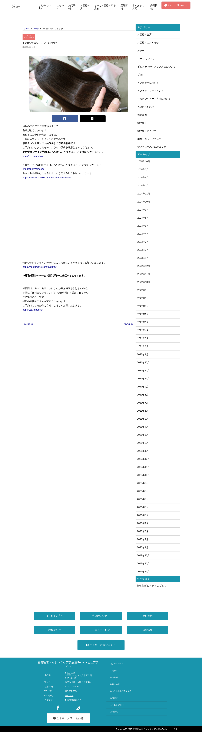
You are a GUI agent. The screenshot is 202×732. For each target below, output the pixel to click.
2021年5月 (143, 419)
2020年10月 (143, 475)
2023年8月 (143, 218)
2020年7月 (143, 499)
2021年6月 (143, 410)
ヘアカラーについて (148, 82)
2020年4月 (143, 523)
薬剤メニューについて (149, 139)
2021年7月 (143, 402)
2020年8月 (143, 491)
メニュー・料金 (101, 630)
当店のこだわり (28, 37)
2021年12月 (143, 362)
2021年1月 (143, 451)
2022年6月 (143, 314)
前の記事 (29, 324)
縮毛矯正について (146, 131)
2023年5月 (143, 226)
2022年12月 (143, 266)
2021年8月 (143, 394)
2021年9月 (143, 386)
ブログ (28, 35)
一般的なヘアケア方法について (154, 99)
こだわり (60, 7)
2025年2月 (143, 185)
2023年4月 (143, 234)
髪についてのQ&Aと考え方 (151, 147)
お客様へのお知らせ (148, 42)
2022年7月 (143, 306)
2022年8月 (143, 298)
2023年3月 (143, 242)
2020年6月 (143, 507)
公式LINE (69, 695)
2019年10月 (143, 571)
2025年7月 (143, 169)
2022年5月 (143, 322)
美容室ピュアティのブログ (151, 585)
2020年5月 (143, 515)
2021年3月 (143, 435)
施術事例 (72, 7)
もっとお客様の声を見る (105, 7)
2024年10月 (143, 201)
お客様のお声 (144, 34)
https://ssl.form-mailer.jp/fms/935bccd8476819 (47, 177)
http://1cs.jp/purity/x (33, 156)
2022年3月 (143, 338)
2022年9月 (143, 290)
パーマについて (145, 58)
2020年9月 (143, 483)
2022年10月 (143, 282)
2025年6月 (143, 177)
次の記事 (128, 324)
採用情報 (154, 7)
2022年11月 (143, 274)
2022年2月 (143, 346)
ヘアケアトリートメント (150, 90)
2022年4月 (143, 330)
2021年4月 (143, 427)
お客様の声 (85, 7)
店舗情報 (124, 7)
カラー (141, 50)
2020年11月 (143, 467)
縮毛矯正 (142, 123)
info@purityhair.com (33, 169)
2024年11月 (143, 193)
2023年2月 (143, 250)
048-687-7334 (71, 691)
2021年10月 (143, 378)
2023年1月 (143, 258)
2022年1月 (143, 354)
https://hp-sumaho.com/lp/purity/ (40, 267)
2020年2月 (143, 539)
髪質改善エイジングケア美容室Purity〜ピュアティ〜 (68, 664)
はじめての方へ (44, 7)
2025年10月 (143, 161)
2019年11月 (143, 563)
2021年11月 (143, 370)
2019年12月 (143, 555)
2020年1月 (143, 547)
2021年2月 (143, 443)
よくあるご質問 (138, 7)
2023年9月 (143, 209)
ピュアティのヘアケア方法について (156, 66)
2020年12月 (143, 459)
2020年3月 (143, 531)
